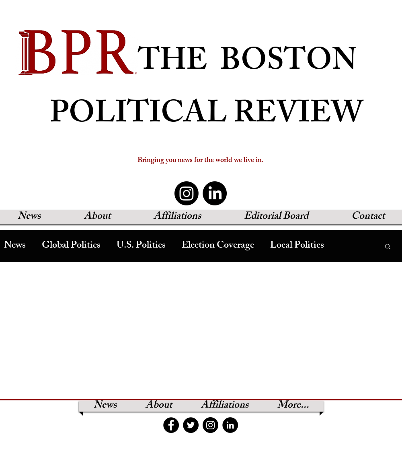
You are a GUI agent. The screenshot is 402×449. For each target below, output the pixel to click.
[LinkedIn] (215, 193)
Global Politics (71, 246)
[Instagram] (186, 193)
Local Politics (297, 246)
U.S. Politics (141, 246)
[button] (388, 247)
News (15, 246)
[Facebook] (171, 425)
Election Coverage (218, 246)
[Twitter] (191, 425)
